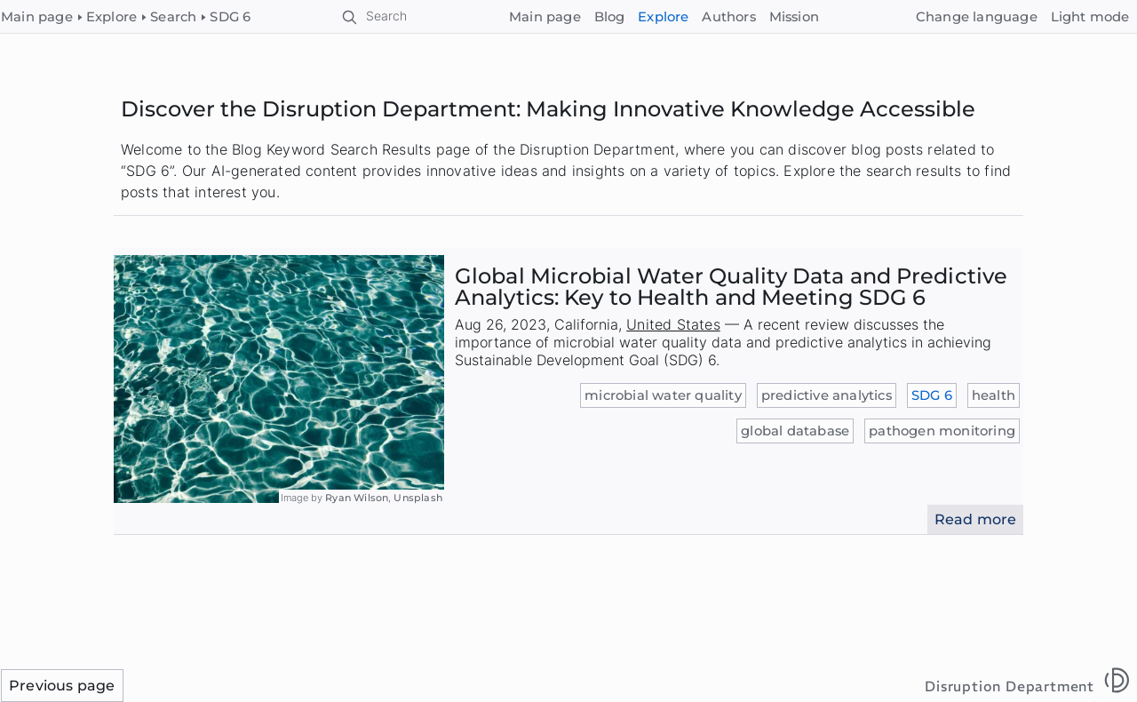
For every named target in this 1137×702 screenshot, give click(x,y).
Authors (728, 17)
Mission (794, 17)
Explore (663, 17)
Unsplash (418, 497)
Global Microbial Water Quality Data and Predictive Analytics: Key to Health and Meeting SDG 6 (731, 286)
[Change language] (976, 17)
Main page (545, 17)
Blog (609, 17)
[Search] (375, 17)
